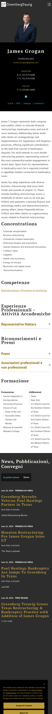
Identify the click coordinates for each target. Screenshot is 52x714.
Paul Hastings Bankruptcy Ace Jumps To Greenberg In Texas (25, 575)
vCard (10, 103)
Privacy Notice (37, 694)
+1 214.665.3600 (27, 89)
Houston (26, 71)
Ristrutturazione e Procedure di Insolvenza (24, 291)
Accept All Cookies (24, 710)
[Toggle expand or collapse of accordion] (49, 325)
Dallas (26, 86)
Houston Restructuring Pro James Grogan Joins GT (23, 539)
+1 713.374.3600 (27, 74)
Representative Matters (18, 325)
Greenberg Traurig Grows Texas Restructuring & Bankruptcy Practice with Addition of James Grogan (25, 613)
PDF (18, 103)
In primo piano (11, 477)
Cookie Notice (11, 697)
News (26, 477)
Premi (5, 355)
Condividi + (39, 103)
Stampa (27, 103)
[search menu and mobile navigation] (50, 4)
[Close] (44, 688)
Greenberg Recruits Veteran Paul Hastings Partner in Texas (21, 503)
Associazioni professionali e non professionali (21, 366)
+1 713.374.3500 (27, 78)
